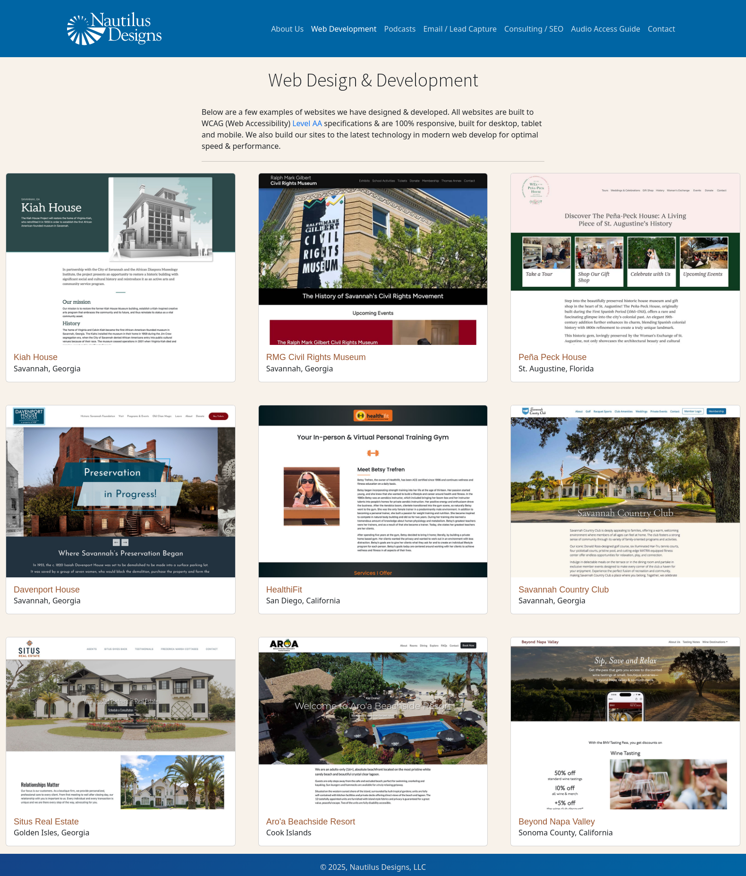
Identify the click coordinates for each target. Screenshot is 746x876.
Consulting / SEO (533, 29)
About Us (287, 29)
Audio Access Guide (606, 29)
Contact (661, 29)
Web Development (343, 29)
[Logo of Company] (114, 28)
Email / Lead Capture (460, 29)
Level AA (307, 123)
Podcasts (399, 29)
